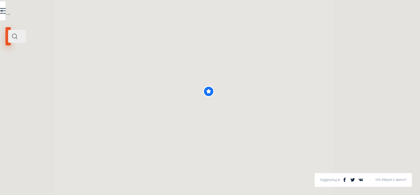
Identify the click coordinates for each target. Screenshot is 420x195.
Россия (53, 74)
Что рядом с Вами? (390, 179)
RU (151, 11)
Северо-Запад (34, 74)
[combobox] (95, 36)
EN (162, 11)
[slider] (25, 98)
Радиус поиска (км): (20, 89)
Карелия (14, 74)
